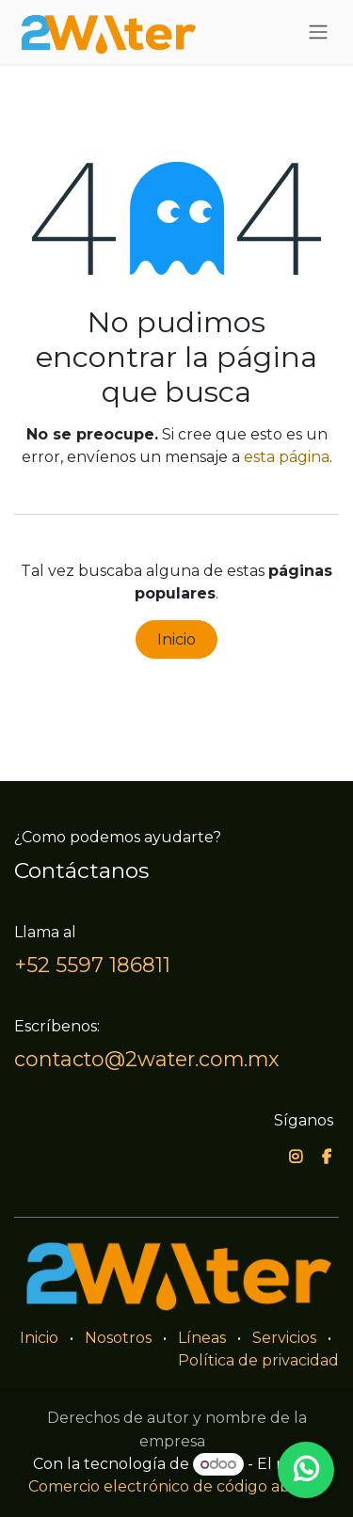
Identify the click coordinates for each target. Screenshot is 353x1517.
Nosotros (118, 1338)
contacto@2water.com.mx (146, 1058)
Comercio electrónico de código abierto (176, 1486)
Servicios (284, 1338)
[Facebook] (326, 1156)
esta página (286, 457)
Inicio (176, 639)
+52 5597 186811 (92, 964)
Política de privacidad (258, 1360)
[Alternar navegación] (318, 32)
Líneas (202, 1338)
